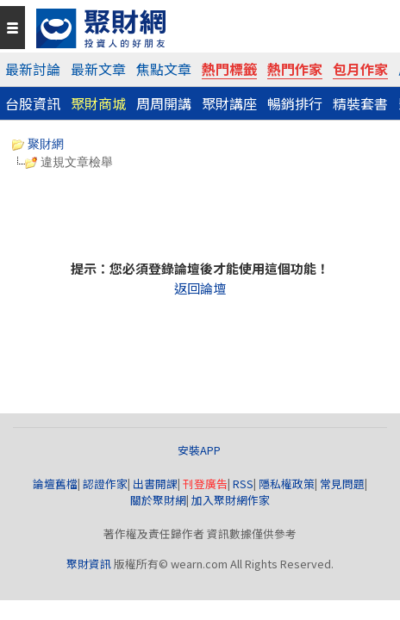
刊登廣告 (205, 483)
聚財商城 (98, 103)
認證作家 (105, 483)
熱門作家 (294, 68)
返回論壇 (200, 288)
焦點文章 (163, 68)
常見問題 (342, 483)
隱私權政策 (287, 483)
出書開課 (155, 483)
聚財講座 (229, 103)
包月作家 (360, 68)
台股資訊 (32, 103)
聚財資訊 (88, 563)
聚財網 (38, 144)
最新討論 (32, 68)
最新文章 (98, 68)
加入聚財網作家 (230, 500)
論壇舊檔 (55, 483)
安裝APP (200, 450)
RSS (243, 483)
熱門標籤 (229, 68)
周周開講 (163, 103)
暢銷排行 (294, 103)
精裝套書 (360, 103)
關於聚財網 (158, 500)
